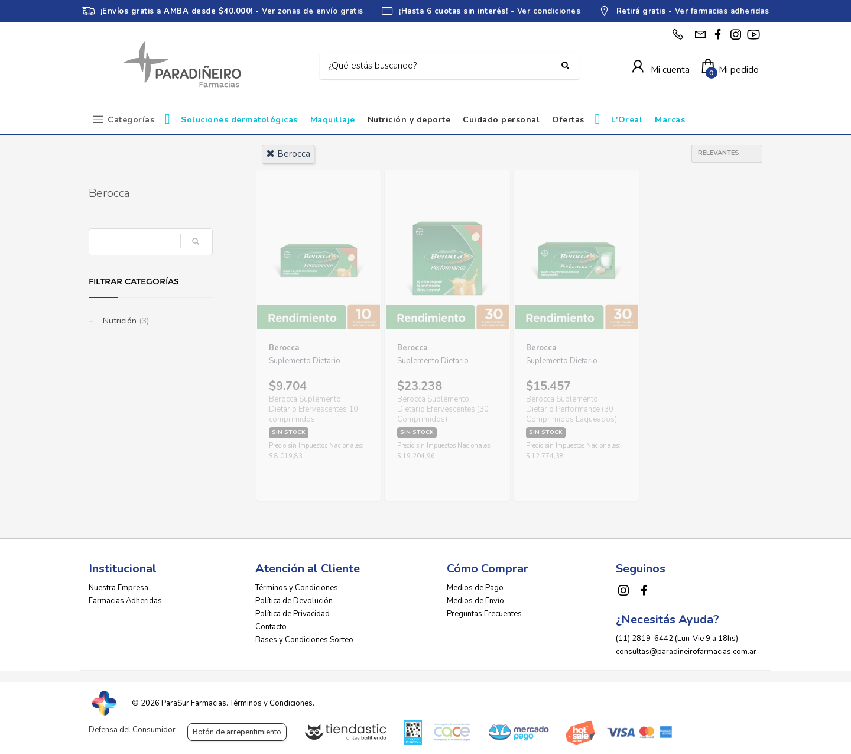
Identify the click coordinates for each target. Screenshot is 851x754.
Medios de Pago (475, 588)
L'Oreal (627, 119)
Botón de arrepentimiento (237, 732)
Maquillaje (332, 119)
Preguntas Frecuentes (484, 614)
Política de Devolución (294, 601)
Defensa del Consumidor (132, 729)
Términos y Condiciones (296, 588)
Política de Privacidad (292, 614)
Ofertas (568, 119)
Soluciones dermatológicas (239, 119)
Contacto (271, 627)
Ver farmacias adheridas (722, 11)
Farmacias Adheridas (125, 601)
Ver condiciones (549, 11)
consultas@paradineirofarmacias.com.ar (686, 651)
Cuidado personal (501, 119)
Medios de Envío (475, 601)
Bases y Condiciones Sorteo (304, 640)
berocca (288, 154)
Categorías (131, 119)
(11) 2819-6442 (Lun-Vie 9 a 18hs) (677, 638)
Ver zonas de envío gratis (312, 11)
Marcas (670, 119)
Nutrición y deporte (409, 119)
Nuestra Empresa (118, 588)
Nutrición (124, 320)
